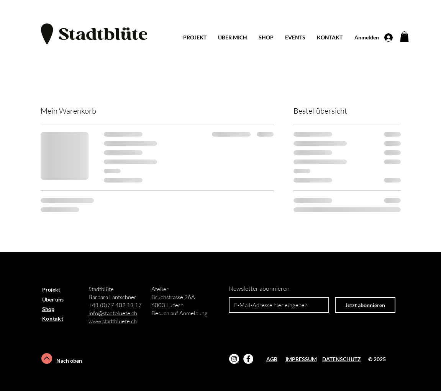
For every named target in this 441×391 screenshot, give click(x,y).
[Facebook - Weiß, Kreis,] (248, 359)
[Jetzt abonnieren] (365, 305)
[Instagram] (234, 359)
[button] (404, 36)
